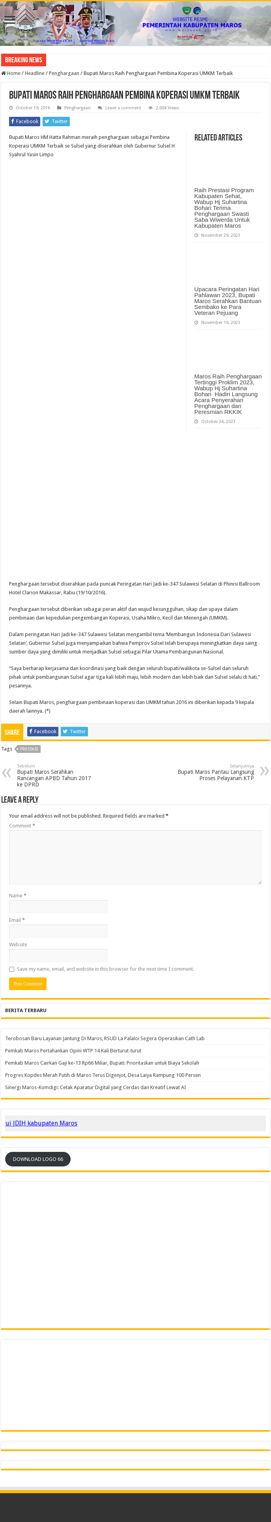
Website (18, 944)
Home (11, 73)
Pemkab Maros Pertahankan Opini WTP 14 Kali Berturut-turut (73, 1051)
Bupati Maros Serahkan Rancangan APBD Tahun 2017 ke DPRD (57, 776)
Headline (35, 73)
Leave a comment (123, 107)
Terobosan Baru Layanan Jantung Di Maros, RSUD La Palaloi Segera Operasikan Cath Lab (105, 1038)
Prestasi (29, 749)
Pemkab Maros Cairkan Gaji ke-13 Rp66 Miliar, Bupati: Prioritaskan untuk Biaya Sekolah (102, 1063)
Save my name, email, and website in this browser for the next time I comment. (105, 969)
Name (17, 896)
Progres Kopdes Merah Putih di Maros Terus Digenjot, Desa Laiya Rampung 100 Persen (103, 1075)
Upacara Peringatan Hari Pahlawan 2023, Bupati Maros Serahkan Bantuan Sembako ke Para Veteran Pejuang (228, 301)
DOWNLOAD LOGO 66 (38, 1159)
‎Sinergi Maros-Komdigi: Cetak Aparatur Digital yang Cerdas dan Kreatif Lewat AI (95, 1087)
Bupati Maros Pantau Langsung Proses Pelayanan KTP (213, 772)
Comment (22, 826)
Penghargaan (64, 73)
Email (17, 920)
